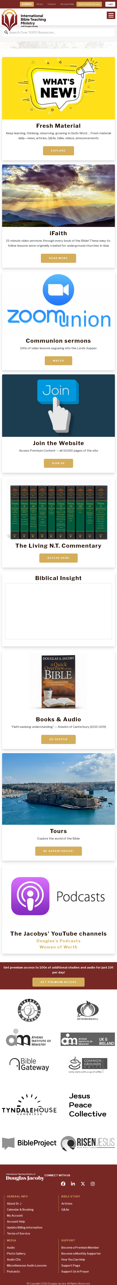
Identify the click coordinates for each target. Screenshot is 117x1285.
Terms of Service (18, 1233)
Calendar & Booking (20, 1209)
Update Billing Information (24, 1227)
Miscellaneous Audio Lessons (27, 1265)
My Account (15, 1215)
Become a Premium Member (80, 1247)
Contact (52, 4)
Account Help (67, 4)
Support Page (70, 1265)
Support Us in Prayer (75, 1271)
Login (110, 4)
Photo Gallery (16, 1253)
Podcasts (13, 1271)
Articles (66, 1203)
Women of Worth (58, 947)
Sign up (58, 463)
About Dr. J (14, 1203)
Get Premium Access (89, 4)
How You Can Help (73, 1259)
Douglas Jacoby (57, 1283)
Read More (58, 258)
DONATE (27, 4)
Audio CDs (14, 1259)
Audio (11, 1247)
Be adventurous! (58, 851)
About (39, 4)
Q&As (65, 1209)
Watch (58, 360)
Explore (58, 150)
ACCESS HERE (58, 557)
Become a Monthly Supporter (81, 1253)
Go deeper (58, 739)
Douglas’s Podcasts (58, 940)
